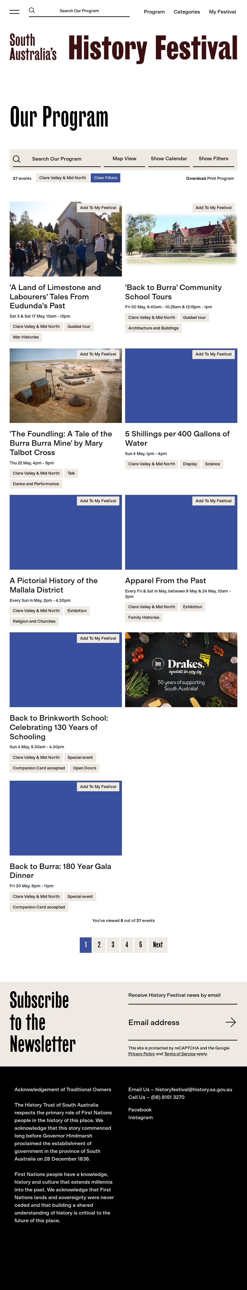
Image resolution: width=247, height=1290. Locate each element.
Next (158, 944)
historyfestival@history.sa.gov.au (193, 1089)
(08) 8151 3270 (168, 1097)
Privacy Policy (141, 1053)
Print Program (210, 179)
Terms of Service (180, 1053)
